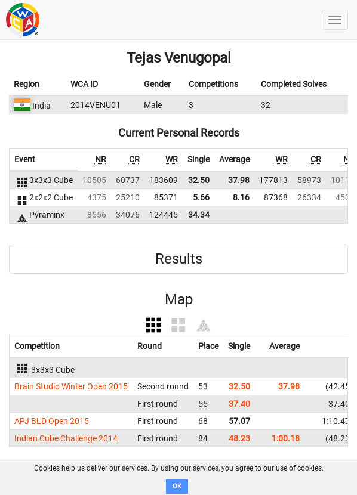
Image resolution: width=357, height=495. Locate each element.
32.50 (199, 180)
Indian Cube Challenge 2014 (66, 438)
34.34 (199, 214)
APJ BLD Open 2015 (51, 421)
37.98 (239, 180)
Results (178, 258)
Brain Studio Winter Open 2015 (71, 386)
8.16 (241, 197)
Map (179, 299)
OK (177, 486)
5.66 (201, 197)
